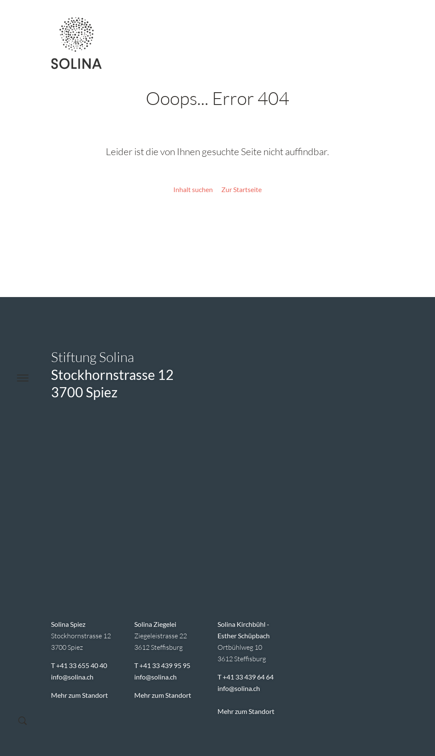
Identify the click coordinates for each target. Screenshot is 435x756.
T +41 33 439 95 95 (162, 665)
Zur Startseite (241, 189)
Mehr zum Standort (79, 695)
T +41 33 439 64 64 (246, 677)
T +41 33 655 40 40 (79, 665)
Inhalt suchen (193, 189)
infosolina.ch (72, 677)
